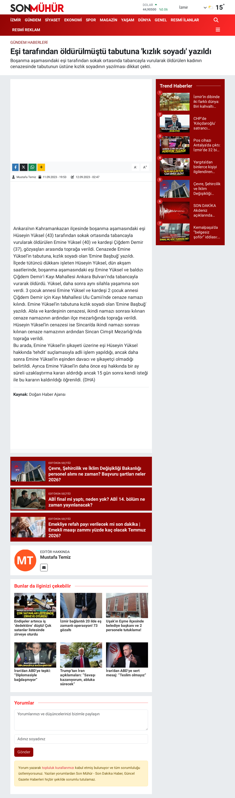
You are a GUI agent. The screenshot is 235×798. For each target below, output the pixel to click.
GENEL (161, 20)
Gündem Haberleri (29, 42)
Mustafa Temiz (26, 177)
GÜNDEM (33, 20)
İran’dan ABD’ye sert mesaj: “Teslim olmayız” (126, 673)
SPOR (91, 20)
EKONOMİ (73, 20)
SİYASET (52, 20)
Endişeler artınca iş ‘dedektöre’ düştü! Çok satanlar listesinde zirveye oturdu (32, 628)
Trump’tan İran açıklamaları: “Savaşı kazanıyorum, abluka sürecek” (77, 677)
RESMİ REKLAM (26, 30)
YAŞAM (127, 20)
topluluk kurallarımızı (58, 768)
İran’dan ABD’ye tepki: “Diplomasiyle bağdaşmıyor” (32, 675)
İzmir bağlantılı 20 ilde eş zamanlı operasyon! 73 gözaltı (80, 625)
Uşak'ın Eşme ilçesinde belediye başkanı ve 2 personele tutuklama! (125, 625)
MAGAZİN (108, 20)
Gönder (23, 752)
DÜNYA (144, 20)
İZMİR (15, 20)
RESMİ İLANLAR (185, 20)
